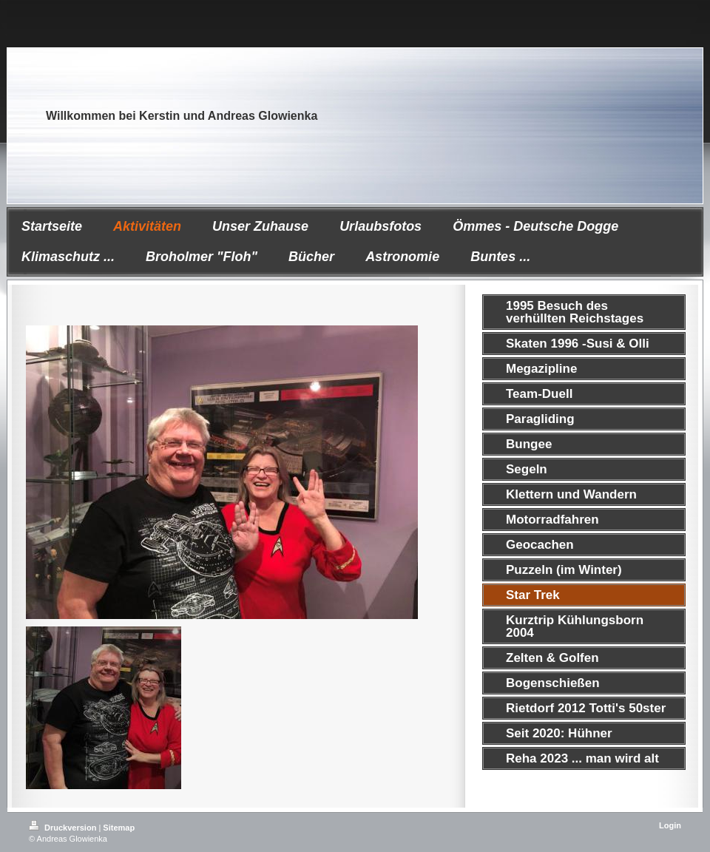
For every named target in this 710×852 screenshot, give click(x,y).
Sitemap (119, 827)
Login (670, 825)
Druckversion (63, 827)
